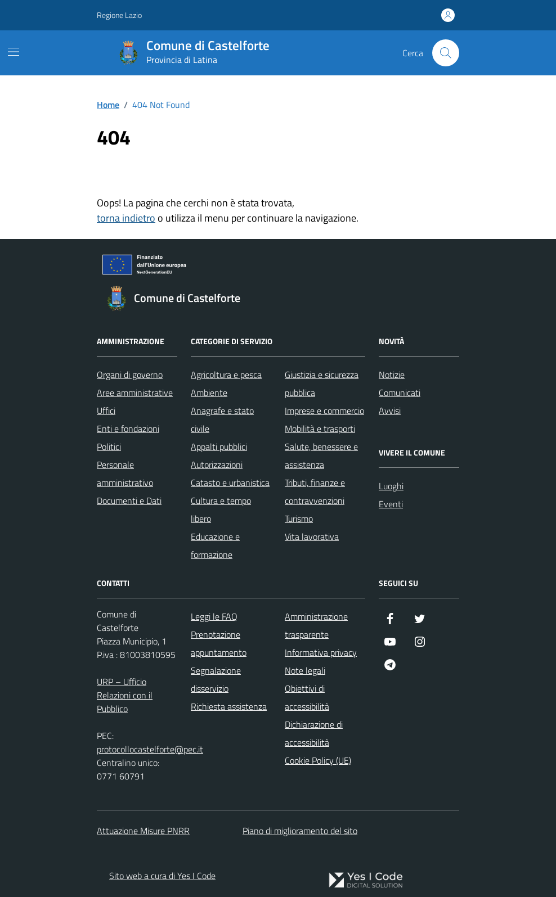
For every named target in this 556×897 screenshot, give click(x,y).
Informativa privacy (321, 652)
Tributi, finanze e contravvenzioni (315, 491)
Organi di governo (130, 374)
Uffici (106, 410)
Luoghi (391, 486)
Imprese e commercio (324, 410)
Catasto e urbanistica (230, 482)
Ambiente (209, 392)
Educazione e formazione (215, 545)
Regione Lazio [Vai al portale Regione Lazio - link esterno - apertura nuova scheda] (119, 15)
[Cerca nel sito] (445, 52)
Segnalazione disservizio (216, 679)
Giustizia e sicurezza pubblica (321, 383)
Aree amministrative (135, 392)
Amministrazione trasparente (316, 625)
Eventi (391, 504)
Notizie (392, 374)
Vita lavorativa (312, 536)
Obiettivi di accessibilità (307, 697)
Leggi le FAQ (214, 616)
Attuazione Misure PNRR (143, 830)
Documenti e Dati (129, 500)
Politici (109, 446)
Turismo (299, 518)
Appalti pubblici (219, 446)
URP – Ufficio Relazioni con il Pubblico (125, 695)
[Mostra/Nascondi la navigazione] (13, 51)
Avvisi (390, 410)
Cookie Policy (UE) (318, 760)
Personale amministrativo (125, 473)
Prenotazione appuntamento (218, 643)
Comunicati (399, 392)
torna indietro (126, 218)
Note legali (305, 670)
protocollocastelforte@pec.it (150, 749)
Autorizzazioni (217, 464)
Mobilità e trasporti (320, 428)
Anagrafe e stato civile (222, 419)
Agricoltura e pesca (226, 374)
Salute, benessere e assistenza (321, 455)
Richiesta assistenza (229, 706)
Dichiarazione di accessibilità (314, 733)
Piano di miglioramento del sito (300, 830)
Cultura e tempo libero (221, 509)
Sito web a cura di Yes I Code (162, 875)
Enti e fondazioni (128, 428)
